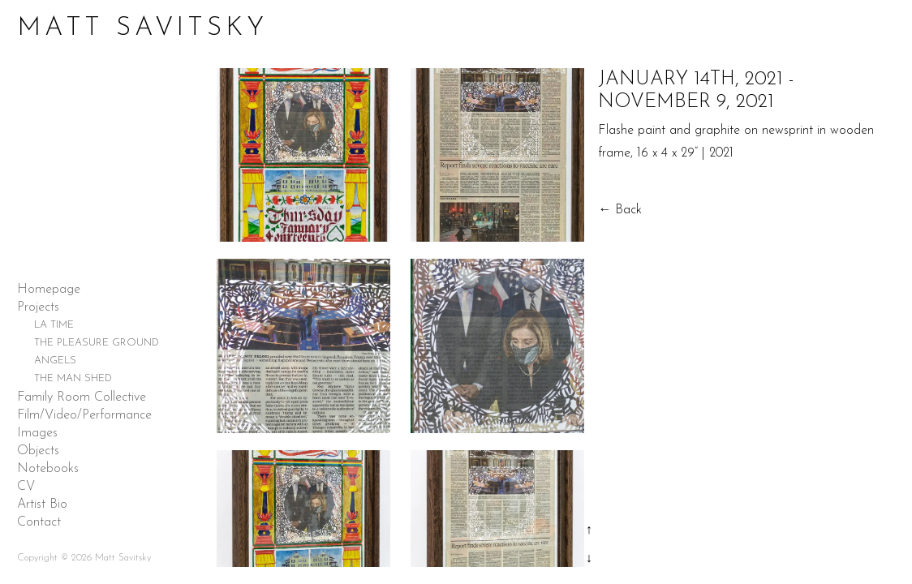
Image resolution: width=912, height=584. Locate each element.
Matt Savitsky (142, 28)
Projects (38, 307)
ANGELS (55, 360)
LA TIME (54, 325)
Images (37, 433)
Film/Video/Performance (84, 415)
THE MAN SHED (73, 378)
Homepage (48, 289)
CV (26, 486)
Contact (39, 522)
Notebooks (48, 468)
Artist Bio (42, 504)
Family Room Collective (81, 397)
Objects (38, 450)
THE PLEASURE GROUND (96, 342)
